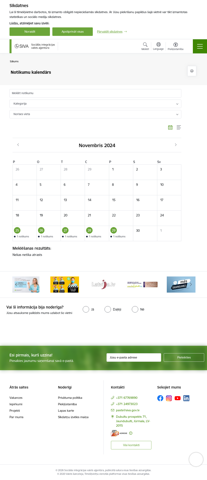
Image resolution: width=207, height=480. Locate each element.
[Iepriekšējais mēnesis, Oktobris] (18, 144)
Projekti (15, 410)
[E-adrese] (119, 433)
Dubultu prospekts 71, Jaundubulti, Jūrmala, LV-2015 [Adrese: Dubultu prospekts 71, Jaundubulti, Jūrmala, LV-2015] (133, 421)
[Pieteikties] (184, 357)
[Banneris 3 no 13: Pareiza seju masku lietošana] (103, 284)
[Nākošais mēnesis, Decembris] (175, 144)
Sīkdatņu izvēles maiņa (73, 417)
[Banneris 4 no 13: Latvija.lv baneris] (142, 284)
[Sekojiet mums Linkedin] (186, 398)
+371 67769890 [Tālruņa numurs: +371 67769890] (126, 398)
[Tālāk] (191, 284)
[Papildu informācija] (130, 433)
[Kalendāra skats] (170, 127)
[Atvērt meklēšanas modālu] (145, 47)
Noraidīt (29, 31)
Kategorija (20, 103)
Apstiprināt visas (73, 31)
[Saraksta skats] (179, 127)
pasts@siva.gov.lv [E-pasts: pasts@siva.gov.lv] (127, 410)
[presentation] (33, 331)
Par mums (16, 417)
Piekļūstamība (67, 404)
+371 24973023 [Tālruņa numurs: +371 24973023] (127, 404)
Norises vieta (22, 114)
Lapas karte (66, 410)
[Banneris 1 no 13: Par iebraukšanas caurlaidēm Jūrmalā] (26, 284)
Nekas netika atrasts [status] (95, 251)
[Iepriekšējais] (16, 284)
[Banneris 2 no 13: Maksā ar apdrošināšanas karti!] (64, 284)
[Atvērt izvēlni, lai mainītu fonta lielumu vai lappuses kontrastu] (175, 47)
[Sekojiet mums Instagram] (169, 398)
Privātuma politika (70, 398)
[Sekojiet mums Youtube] (178, 398)
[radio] (88, 309)
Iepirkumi (16, 404)
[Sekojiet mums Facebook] (160, 398)
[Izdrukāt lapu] (192, 71)
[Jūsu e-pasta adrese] (134, 357)
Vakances (16, 398)
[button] (25, 233)
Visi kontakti (131, 445)
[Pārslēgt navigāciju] (200, 46)
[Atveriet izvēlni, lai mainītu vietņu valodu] (158, 46)
